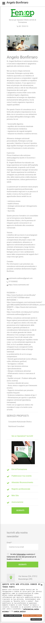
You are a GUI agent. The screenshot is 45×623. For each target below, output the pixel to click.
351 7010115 (23, 26)
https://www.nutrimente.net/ (18, 285)
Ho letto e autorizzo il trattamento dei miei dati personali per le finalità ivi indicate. (21, 556)
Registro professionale (21, 489)
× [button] (42, 585)
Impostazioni (36, 619)
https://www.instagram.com (17, 302)
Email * (22, 546)
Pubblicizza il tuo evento (22, 476)
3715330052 (12, 281)
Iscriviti (20, 510)
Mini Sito (15, 495)
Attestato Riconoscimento (22, 482)
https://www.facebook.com (16, 295)
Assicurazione (17, 502)
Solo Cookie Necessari (13, 615)
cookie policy (20, 611)
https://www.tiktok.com (15, 312)
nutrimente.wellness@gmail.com (20, 278)
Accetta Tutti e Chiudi (32, 615)
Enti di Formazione (19, 469)
